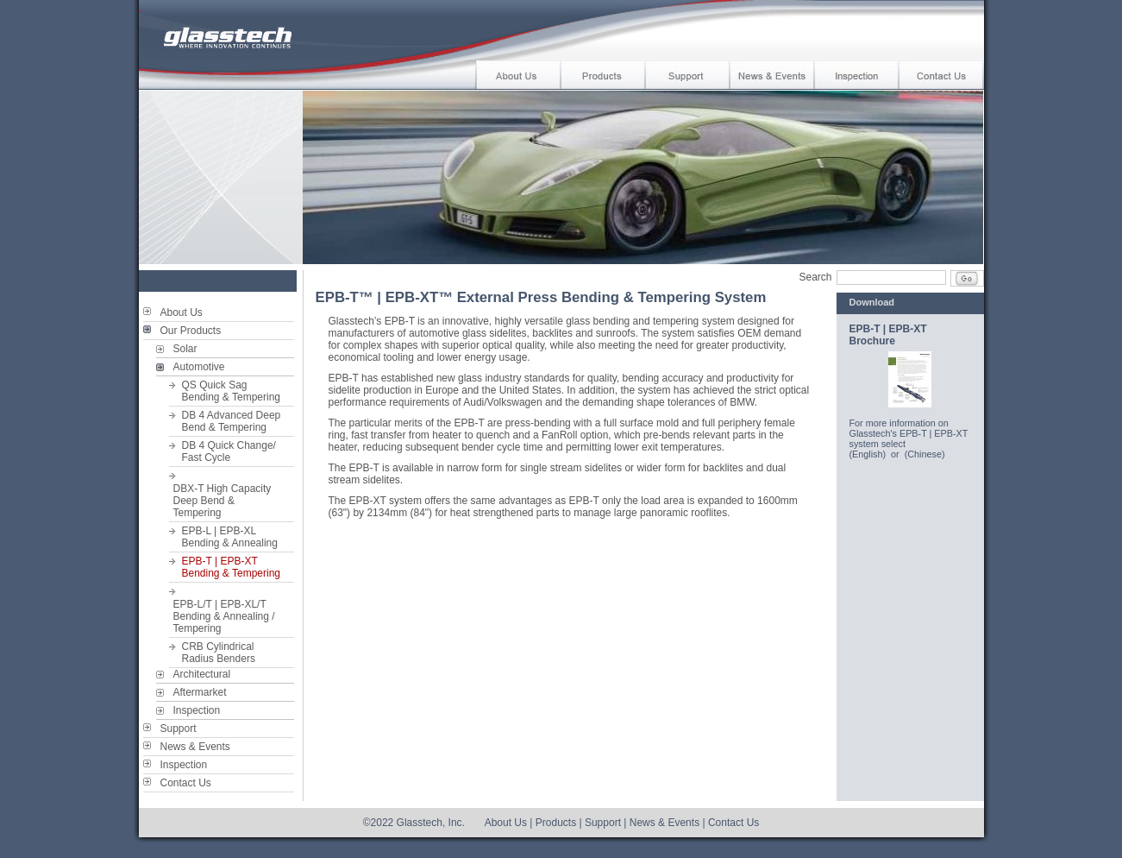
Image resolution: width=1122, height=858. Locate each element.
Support (178, 728)
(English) (868, 454)
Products (556, 823)
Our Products (191, 331)
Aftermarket (200, 692)
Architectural (202, 674)
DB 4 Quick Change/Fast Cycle (229, 451)
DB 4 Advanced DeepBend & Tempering (231, 421)
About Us (181, 312)
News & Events (195, 747)
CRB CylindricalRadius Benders (218, 652)
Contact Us (185, 783)
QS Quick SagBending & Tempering (231, 391)
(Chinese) (925, 454)
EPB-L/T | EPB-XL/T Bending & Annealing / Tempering (224, 616)
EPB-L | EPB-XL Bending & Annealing (230, 537)
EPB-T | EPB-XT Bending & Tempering (231, 567)
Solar (185, 349)
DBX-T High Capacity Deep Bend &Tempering (222, 501)
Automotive (199, 367)
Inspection (197, 710)
